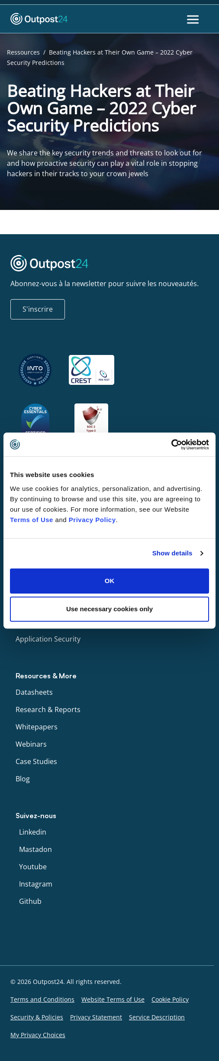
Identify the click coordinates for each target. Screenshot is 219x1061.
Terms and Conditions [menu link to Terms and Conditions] (42, 999)
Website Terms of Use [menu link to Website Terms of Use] (113, 999)
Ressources (23, 52)
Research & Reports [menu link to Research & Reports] (48, 709)
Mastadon (35, 849)
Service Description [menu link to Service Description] (157, 1017)
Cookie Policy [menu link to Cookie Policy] (170, 999)
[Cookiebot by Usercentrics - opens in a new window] (171, 444)
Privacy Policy (92, 519)
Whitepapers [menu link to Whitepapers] (37, 727)
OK (110, 580)
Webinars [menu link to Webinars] (31, 744)
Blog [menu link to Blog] (23, 779)
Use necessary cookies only (109, 609)
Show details (172, 553)
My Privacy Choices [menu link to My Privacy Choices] (37, 1035)
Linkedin (32, 832)
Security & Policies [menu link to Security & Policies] (36, 1017)
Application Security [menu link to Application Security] (48, 639)
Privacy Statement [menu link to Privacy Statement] (96, 1017)
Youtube (33, 866)
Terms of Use (31, 519)
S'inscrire (38, 309)
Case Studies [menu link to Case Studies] (36, 761)
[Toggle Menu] (194, 19)
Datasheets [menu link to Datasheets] (34, 692)
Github (30, 901)
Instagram (35, 884)
